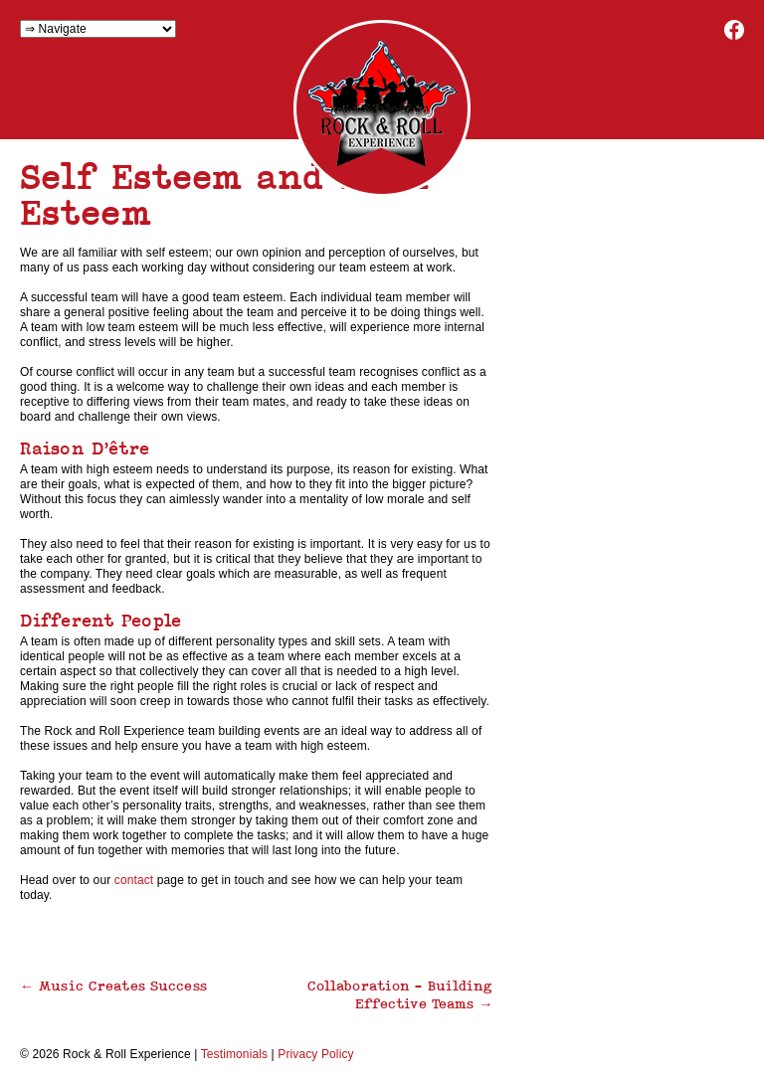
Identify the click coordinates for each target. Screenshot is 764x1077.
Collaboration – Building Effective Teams (400, 994)
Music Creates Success (113, 985)
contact (135, 880)
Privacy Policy (315, 1054)
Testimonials (234, 1054)
